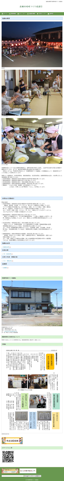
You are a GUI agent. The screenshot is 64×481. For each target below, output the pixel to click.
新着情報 (13, 13)
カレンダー (22, 13)
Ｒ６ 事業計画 (8, 261)
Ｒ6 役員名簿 (8, 254)
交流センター (42, 13)
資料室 (51, 13)
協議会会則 (7, 247)
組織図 (6, 267)
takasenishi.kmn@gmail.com (10, 331)
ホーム (5, 13)
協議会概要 (32, 13)
